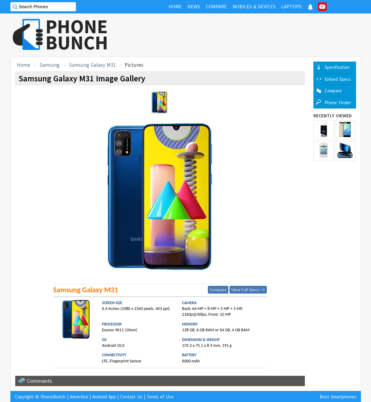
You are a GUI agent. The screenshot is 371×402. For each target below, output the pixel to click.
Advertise (79, 397)
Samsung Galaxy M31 (92, 65)
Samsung (49, 65)
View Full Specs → (248, 289)
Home (23, 65)
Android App (104, 397)
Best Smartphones (338, 397)
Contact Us (131, 397)
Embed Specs (338, 79)
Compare (218, 289)
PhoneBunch (53, 397)
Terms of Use (160, 397)
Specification (337, 67)
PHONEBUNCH (76, 34)
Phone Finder (338, 102)
